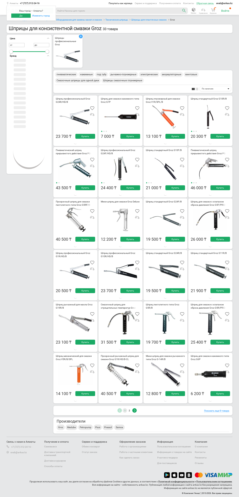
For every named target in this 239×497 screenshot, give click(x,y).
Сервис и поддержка (146, 3)
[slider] (11, 51)
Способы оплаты (53, 466)
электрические (149, 74)
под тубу (101, 74)
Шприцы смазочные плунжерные (122, 80)
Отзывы (199, 463)
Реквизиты (201, 457)
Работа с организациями (132, 446)
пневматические (66, 74)
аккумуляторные (171, 74)
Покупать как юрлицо (120, 3)
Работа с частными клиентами (136, 452)
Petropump (85, 427)
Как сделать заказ (129, 457)
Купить (85, 136)
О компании (201, 446)
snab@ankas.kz (224, 3)
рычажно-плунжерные (123, 74)
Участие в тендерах (167, 457)
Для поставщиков (167, 463)
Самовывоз (50, 446)
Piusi (97, 427)
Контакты (188, 3)
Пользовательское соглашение (174, 446)
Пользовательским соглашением (214, 481)
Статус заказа (89, 452)
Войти (226, 9)
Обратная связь (205, 3)
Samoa (119, 427)
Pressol (108, 427)
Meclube (71, 427)
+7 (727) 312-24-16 (29, 3)
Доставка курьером (55, 460)
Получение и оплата (170, 3)
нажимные (86, 74)
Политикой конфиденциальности (176, 481)
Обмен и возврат (91, 446)
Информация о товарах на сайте (174, 452)
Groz (60, 427)
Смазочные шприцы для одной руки (78, 80)
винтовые (191, 74)
